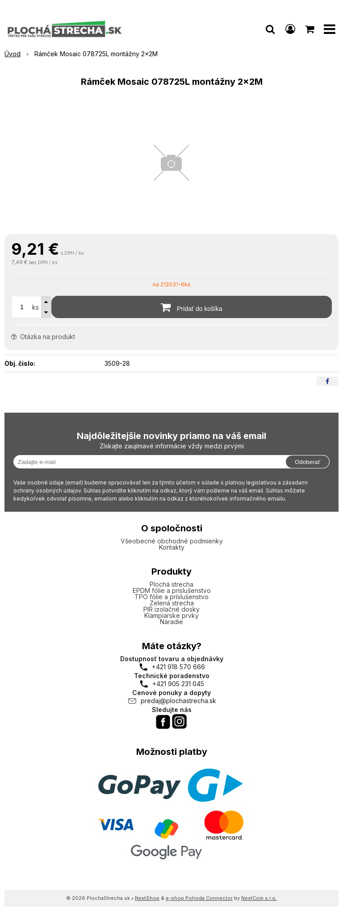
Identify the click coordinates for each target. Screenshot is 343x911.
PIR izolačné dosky (171, 609)
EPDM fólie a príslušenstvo (172, 590)
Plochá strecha (171, 584)
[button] (270, 29)
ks (35, 307)
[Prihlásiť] (290, 29)
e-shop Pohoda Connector (199, 898)
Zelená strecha (172, 603)
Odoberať (307, 462)
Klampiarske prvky (171, 615)
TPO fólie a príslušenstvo (171, 596)
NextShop (147, 898)
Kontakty (171, 547)
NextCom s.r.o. (259, 898)
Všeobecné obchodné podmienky (172, 541)
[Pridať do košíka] (191, 307)
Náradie (171, 621)
